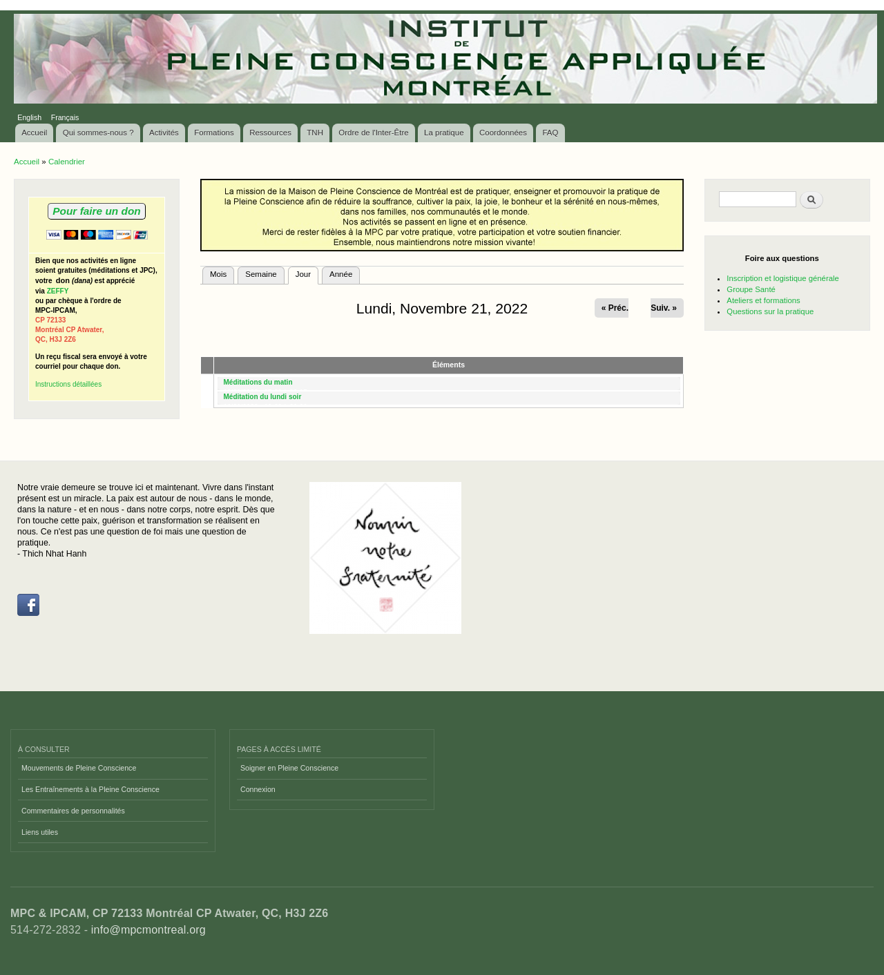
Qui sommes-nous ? (98, 132)
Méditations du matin (258, 382)
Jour (307, 272)
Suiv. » (664, 308)
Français (65, 117)
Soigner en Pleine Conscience (289, 768)
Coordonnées (503, 132)
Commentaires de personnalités (73, 811)
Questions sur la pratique (770, 311)
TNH (315, 132)
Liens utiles (39, 832)
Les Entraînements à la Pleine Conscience (90, 789)
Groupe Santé (751, 289)
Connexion (258, 789)
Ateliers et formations (763, 300)
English (29, 117)
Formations (214, 132)
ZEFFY (58, 291)
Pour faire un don (96, 211)
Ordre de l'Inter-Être (373, 132)
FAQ (550, 132)
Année (340, 274)
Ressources (270, 132)
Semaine (260, 274)
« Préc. (615, 308)
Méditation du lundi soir (263, 396)
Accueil (34, 132)
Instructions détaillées (68, 384)
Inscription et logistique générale (782, 278)
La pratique (444, 132)
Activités (164, 132)
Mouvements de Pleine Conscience (78, 768)
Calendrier (66, 161)
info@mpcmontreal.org (148, 930)
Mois (218, 274)
